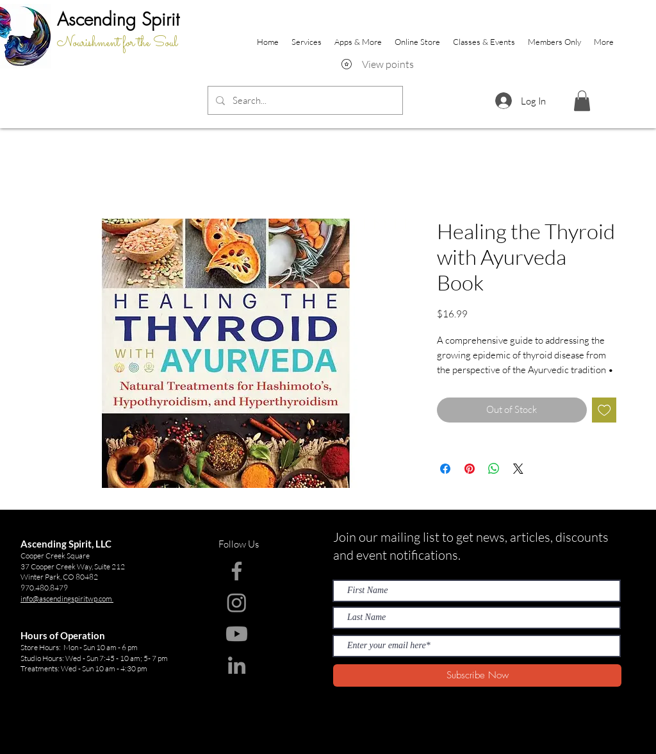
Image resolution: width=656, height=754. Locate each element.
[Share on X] (518, 468)
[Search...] (304, 100)
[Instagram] (236, 602)
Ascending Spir (114, 19)
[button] (582, 100)
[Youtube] (236, 633)
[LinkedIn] (236, 665)
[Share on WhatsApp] (494, 468)
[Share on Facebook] (445, 468)
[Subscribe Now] (477, 675)
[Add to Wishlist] (604, 410)
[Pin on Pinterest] (469, 468)
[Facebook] (236, 570)
